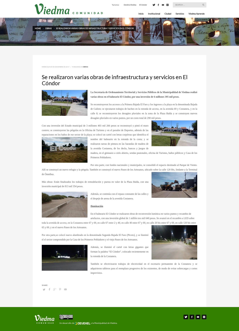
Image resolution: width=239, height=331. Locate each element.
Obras (85, 67)
